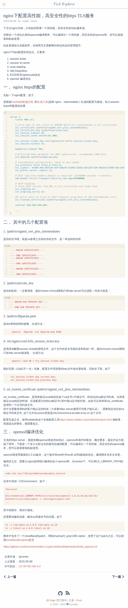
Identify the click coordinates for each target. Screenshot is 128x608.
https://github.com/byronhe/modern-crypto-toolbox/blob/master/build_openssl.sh (50, 546)
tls (19, 21)
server (33, 21)
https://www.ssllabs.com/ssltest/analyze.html (86, 419)
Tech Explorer (64, 4)
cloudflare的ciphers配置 (20, 540)
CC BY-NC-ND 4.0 (29, 566)
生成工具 (42, 101)
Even (79, 600)
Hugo (53, 600)
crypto (25, 21)
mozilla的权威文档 (22, 101)
